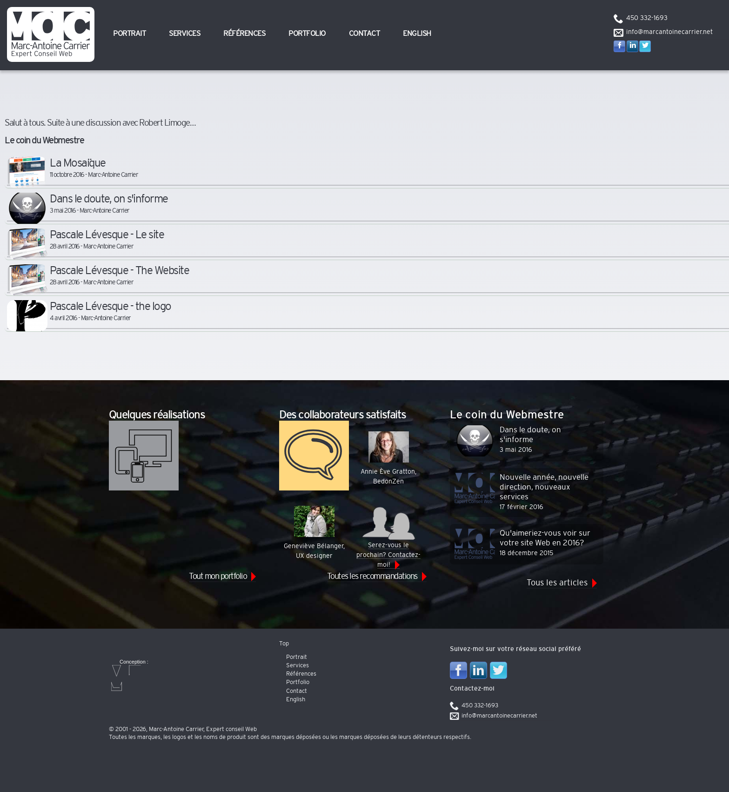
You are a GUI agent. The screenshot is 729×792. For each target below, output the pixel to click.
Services (184, 33)
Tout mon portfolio (218, 576)
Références (244, 33)
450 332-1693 (647, 18)
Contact (364, 33)
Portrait (129, 33)
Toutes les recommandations (372, 576)
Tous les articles (557, 583)
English (417, 33)
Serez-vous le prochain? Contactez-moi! (388, 537)
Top (284, 644)
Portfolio (307, 33)
